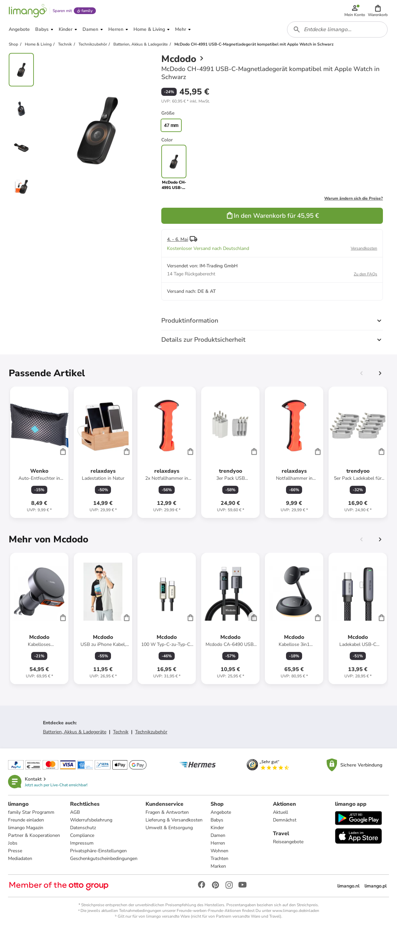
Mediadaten (20, 858)
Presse (15, 851)
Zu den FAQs (365, 274)
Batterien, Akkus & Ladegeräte (74, 732)
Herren (218, 843)
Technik (120, 732)
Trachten (219, 858)
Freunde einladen (26, 820)
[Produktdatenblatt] (39, 452)
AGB (75, 812)
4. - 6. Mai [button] (177, 239)
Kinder (217, 827)
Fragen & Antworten (167, 812)
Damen (218, 835)
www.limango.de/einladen (295, 910)
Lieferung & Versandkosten (174, 820)
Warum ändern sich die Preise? (353, 198)
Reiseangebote (288, 842)
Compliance (82, 835)
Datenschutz (83, 827)
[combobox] (337, 29)
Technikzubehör (151, 732)
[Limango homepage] (28, 11)
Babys (217, 820)
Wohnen (219, 851)
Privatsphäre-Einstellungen (98, 851)
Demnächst (284, 820)
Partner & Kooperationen (34, 835)
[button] (378, 11)
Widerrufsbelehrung (91, 820)
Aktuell (280, 812)
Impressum (82, 843)
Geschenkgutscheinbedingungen (103, 858)
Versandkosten (364, 248)
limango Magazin (25, 827)
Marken (218, 866)
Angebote (221, 812)
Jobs (12, 843)
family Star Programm (31, 812)
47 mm (171, 125)
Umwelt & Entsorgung (169, 827)
